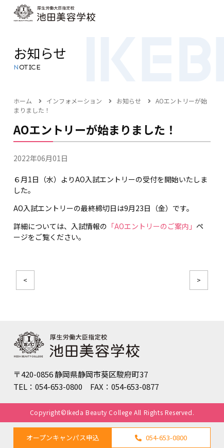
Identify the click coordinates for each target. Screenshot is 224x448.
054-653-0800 (161, 437)
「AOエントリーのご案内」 (151, 226)
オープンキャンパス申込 (62, 437)
